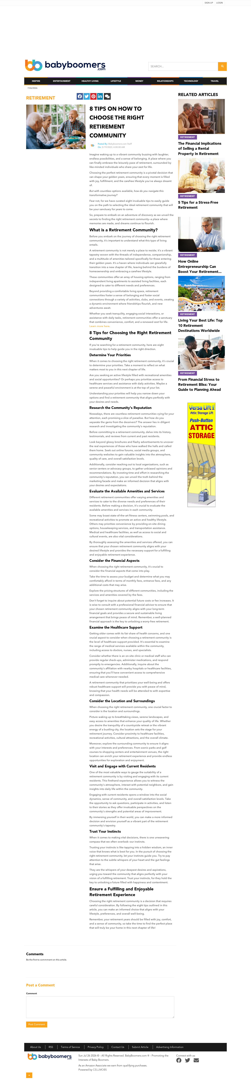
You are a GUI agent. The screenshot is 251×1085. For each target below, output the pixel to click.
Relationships (165, 81)
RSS (51, 1047)
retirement (40, 98)
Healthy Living (90, 81)
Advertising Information (169, 1047)
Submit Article (140, 1047)
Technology (191, 81)
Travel (215, 81)
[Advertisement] (125, 30)
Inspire (36, 81)
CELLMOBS (100, 1069)
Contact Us (117, 1047)
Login (219, 2)
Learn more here (99, 326)
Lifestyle (116, 81)
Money (139, 81)
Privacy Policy (96, 1047)
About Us (35, 1047)
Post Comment (36, 1024)
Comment (31, 993)
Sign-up (209, 2)
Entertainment (61, 81)
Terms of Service (70, 1047)
